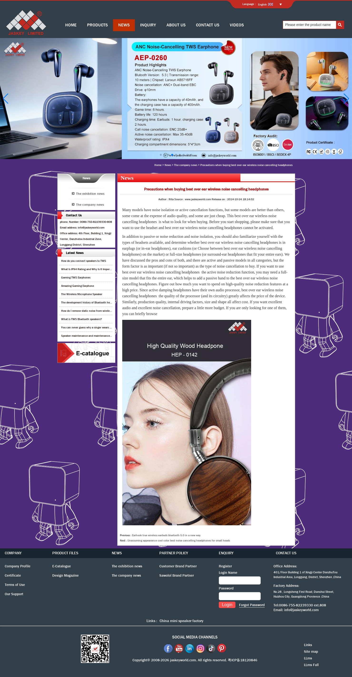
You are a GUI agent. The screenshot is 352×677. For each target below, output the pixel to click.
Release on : (219, 199)
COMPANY (13, 552)
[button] (161, 155)
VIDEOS (237, 25)
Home (157, 165)
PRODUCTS (97, 25)
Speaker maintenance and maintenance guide (89, 336)
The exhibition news (90, 193)
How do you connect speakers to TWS (83, 261)
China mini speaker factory (181, 620)
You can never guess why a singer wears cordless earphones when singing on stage (111, 327)
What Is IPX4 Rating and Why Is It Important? (88, 269)
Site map (311, 651)
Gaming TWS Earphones (75, 277)
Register (225, 566)
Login (227, 604)
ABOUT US (176, 25)
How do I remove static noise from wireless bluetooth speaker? (98, 311)
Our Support (14, 594)
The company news (185, 165)
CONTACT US (207, 25)
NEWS (124, 25)
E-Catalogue (61, 566)
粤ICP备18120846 (242, 660)
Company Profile (17, 566)
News (168, 165)
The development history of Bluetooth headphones (91, 302)
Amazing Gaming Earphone (77, 286)
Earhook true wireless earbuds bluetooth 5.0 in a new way (166, 535)
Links (308, 645)
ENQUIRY (226, 552)
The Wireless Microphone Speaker (81, 294)
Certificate (13, 575)
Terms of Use (15, 584)
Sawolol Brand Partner (176, 575)
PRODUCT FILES (65, 552)
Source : (179, 199)
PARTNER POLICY (173, 552)
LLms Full (311, 664)
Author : (163, 199)
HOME (71, 25)
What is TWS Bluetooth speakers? (81, 319)
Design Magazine (65, 575)
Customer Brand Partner (178, 566)
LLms (308, 658)
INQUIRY (148, 25)
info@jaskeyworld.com (301, 610)
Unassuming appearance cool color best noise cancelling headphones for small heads (178, 540)
